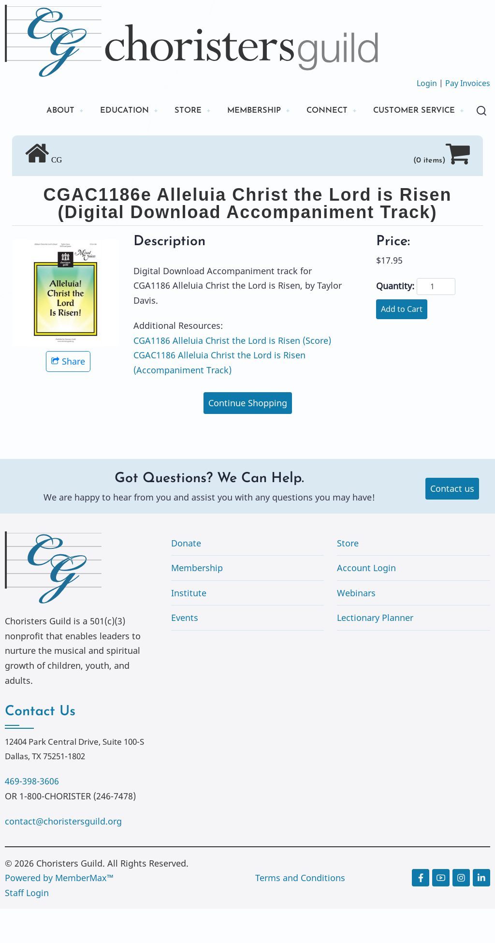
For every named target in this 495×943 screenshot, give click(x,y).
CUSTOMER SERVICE (77, 143)
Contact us (452, 523)
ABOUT (47, 111)
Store (348, 577)
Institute (188, 627)
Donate (186, 577)
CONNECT (331, 111)
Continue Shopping (247, 437)
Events (184, 652)
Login (427, 83)
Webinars (356, 627)
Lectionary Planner (375, 652)
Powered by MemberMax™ (59, 912)
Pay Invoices (467, 83)
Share (68, 395)
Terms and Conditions (300, 912)
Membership (197, 602)
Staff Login (27, 927)
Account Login (366, 602)
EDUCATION (116, 111)
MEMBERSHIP (252, 111)
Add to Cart (401, 343)
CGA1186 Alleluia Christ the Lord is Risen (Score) (232, 375)
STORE (183, 111)
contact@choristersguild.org (63, 855)
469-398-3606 (32, 815)
